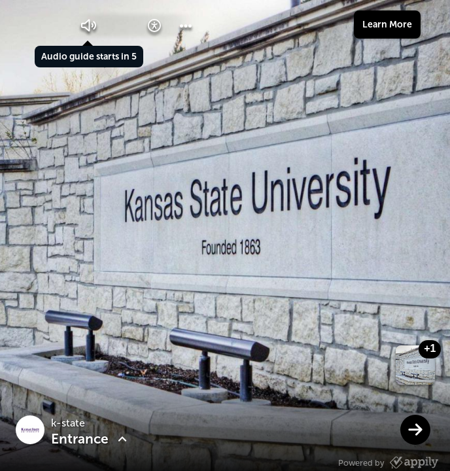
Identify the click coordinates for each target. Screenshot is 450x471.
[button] (89, 25)
